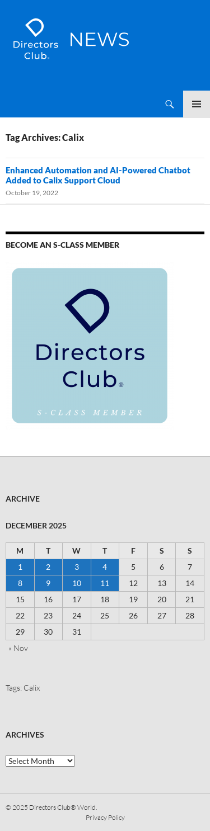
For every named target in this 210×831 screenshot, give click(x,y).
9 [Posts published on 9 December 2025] (48, 583)
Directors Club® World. (63, 807)
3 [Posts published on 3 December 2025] (76, 567)
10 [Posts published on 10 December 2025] (76, 583)
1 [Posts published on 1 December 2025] (20, 567)
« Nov (18, 648)
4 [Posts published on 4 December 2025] (104, 567)
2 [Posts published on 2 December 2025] (48, 567)
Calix (32, 687)
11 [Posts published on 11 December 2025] (104, 583)
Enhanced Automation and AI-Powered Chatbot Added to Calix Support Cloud (98, 175)
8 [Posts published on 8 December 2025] (20, 583)
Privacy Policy (105, 817)
